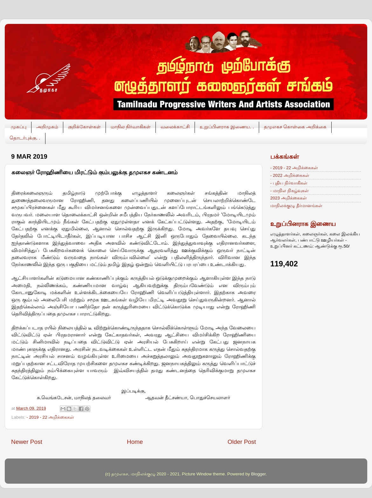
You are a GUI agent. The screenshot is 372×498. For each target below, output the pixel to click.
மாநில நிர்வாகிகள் (131, 126)
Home (135, 441)
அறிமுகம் (47, 126)
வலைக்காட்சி (175, 126)
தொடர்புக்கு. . (25, 138)
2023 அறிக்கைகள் (288, 198)
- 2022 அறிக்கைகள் (289, 175)
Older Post (242, 441)
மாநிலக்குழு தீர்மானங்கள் (296, 205)
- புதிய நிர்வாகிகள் (288, 183)
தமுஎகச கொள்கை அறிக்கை (295, 126)
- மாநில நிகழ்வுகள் (289, 190)
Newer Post (26, 441)
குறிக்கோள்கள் (84, 126)
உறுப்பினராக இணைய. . (227, 126)
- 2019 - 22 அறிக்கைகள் (50, 417)
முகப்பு (18, 126)
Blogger (258, 474)
